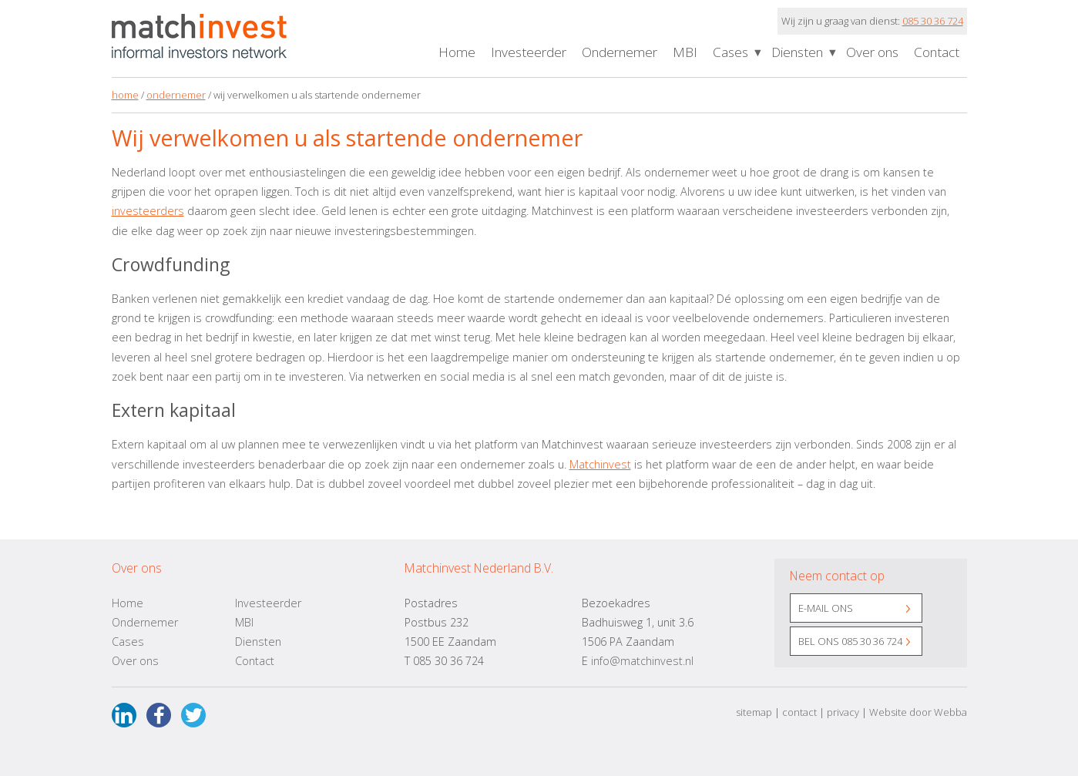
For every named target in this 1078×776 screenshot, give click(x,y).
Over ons (872, 52)
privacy (843, 712)
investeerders (148, 210)
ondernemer (176, 95)
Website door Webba (918, 712)
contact (799, 712)
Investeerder (528, 52)
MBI (685, 52)
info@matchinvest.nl (642, 660)
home (125, 95)
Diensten (797, 52)
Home (456, 52)
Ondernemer (619, 52)
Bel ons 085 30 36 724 (850, 641)
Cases (730, 52)
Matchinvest (600, 464)
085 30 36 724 (932, 21)
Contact (936, 52)
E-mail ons (825, 608)
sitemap (754, 712)
